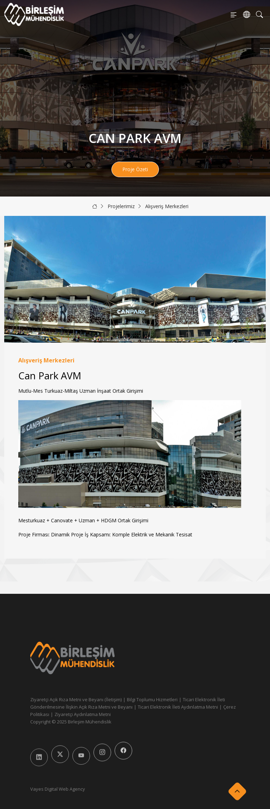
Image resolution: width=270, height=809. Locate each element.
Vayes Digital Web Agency (57, 789)
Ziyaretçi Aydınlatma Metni (82, 714)
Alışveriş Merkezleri (166, 206)
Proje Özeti (135, 169)
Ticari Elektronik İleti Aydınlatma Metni (178, 707)
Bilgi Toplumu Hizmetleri (152, 699)
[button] (233, 454)
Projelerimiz (121, 206)
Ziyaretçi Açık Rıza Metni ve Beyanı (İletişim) (76, 699)
